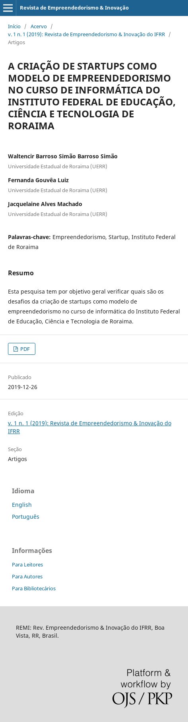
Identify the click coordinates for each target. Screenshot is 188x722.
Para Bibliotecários (34, 588)
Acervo (39, 26)
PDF (24, 348)
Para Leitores (27, 564)
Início (14, 26)
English (22, 504)
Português (25, 516)
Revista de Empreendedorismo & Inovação (74, 7)
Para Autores (27, 576)
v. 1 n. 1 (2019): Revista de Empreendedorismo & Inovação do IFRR (86, 34)
